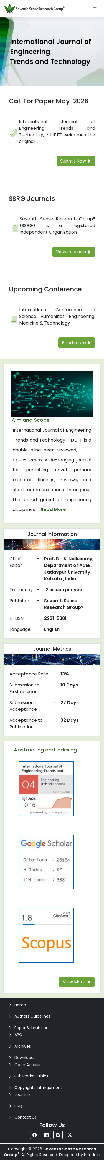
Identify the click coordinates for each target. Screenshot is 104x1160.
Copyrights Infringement (38, 1087)
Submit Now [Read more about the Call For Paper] (76, 161)
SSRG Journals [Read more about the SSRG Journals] (32, 198)
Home (20, 1005)
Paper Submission (31, 1028)
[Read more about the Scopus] (46, 935)
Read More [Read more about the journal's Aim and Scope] (53, 509)
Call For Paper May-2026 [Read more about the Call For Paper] (48, 101)
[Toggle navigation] (95, 8)
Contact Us (25, 1117)
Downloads (24, 1057)
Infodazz (92, 1155)
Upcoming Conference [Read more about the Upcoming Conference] (45, 289)
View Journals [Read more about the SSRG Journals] (74, 251)
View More (77, 982)
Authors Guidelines (32, 1016)
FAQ (18, 1106)
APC (18, 1034)
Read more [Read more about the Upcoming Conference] (77, 342)
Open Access (27, 1064)
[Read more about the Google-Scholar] (46, 862)
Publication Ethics (31, 1076)
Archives (22, 1046)
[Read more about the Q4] (46, 788)
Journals (22, 1094)
